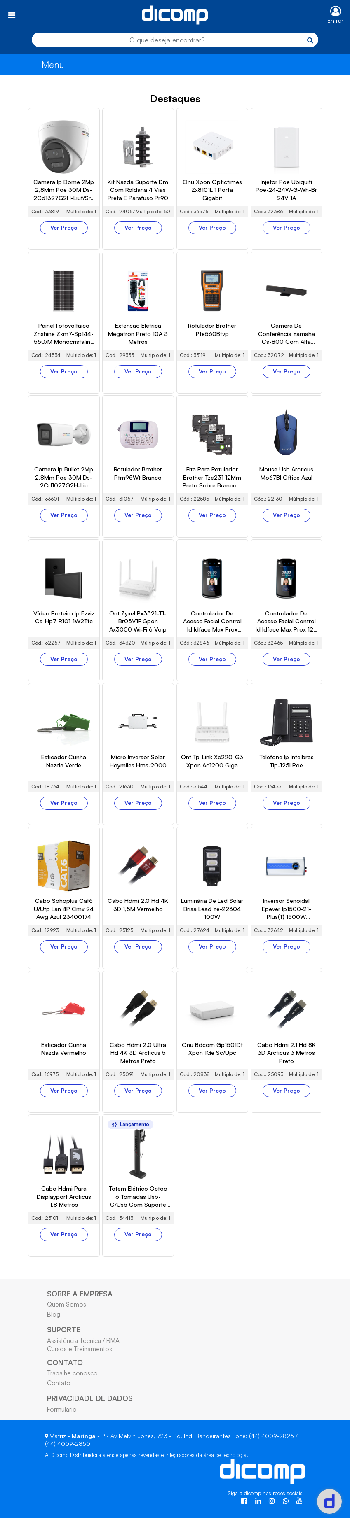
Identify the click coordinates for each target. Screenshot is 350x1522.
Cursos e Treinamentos (79, 1451)
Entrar (335, 20)
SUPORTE (63, 1431)
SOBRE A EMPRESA (80, 1395)
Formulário (62, 1511)
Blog (53, 1416)
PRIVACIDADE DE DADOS (90, 1500)
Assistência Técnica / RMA (83, 1442)
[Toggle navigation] (11, 15)
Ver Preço (64, 329)
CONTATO (65, 1464)
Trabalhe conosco (72, 1475)
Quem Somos (66, 1406)
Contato (58, 1485)
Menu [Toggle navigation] (53, 64)
